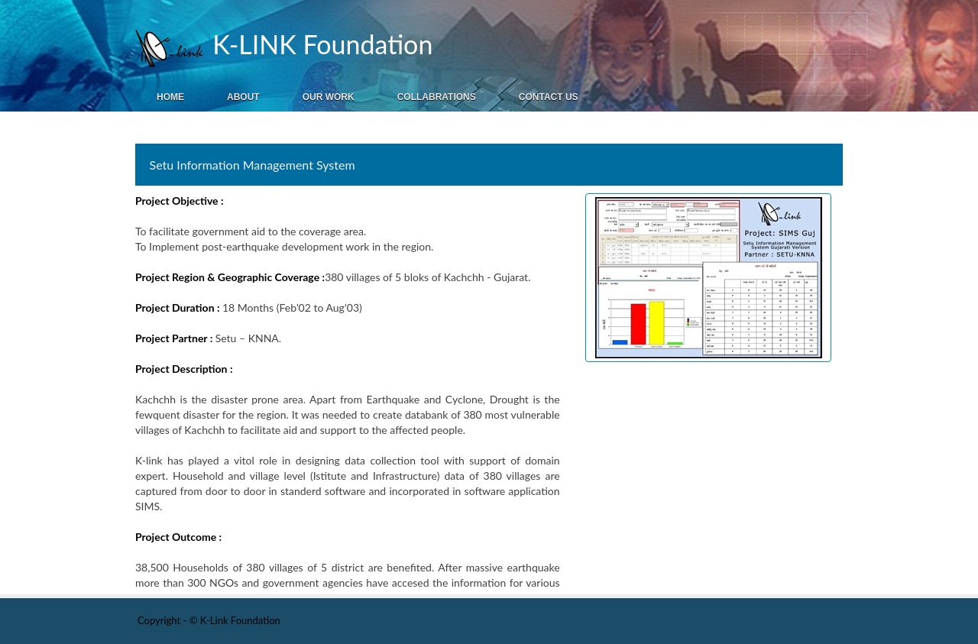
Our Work (329, 97)
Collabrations (436, 97)
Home (170, 97)
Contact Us (548, 97)
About (243, 97)
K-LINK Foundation (319, 44)
